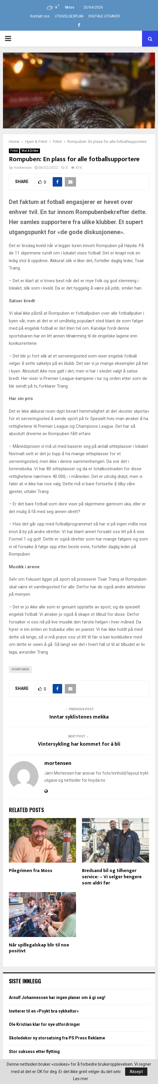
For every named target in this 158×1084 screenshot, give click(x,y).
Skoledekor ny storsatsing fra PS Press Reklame (57, 1038)
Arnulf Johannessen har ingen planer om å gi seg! (57, 997)
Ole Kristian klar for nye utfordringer (44, 1024)
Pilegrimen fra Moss (30, 871)
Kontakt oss (40, 16)
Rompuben (20, 669)
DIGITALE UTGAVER (104, 16)
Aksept (136, 1071)
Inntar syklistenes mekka (79, 717)
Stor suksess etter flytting (34, 1051)
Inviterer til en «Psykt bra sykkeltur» (44, 1011)
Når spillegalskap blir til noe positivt (39, 948)
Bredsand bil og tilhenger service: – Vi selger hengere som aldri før (112, 877)
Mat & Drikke (30, 150)
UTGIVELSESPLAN (69, 16)
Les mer (80, 1079)
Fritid (14, 150)
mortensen (23, 168)
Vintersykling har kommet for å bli (79, 744)
